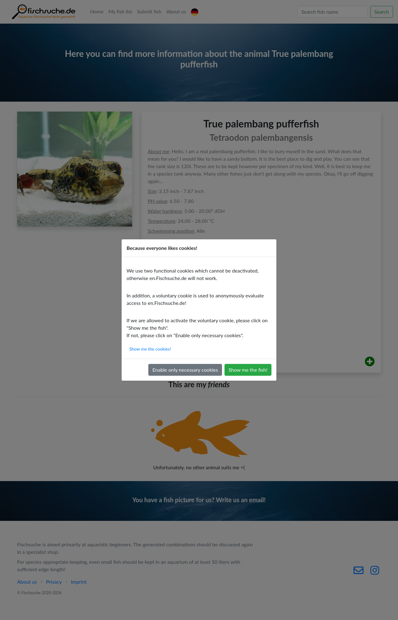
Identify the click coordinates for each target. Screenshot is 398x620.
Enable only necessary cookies (185, 370)
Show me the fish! (248, 370)
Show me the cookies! (150, 348)
